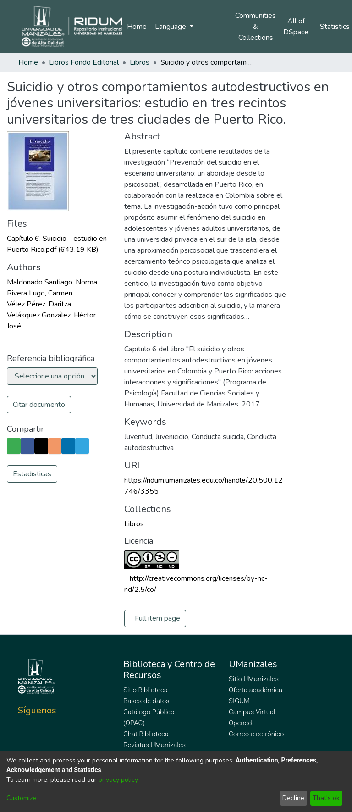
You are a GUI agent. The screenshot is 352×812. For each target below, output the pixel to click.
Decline (293, 798)
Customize (21, 798)
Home (137, 27)
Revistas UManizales (154, 745)
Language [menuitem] (171, 27)
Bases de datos (147, 701)
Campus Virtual (252, 712)
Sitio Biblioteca (146, 690)
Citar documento (39, 405)
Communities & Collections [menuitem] (255, 27)
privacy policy (118, 779)
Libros (139, 62)
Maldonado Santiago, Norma (52, 282)
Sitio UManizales (254, 679)
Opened (241, 723)
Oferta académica (256, 690)
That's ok (326, 798)
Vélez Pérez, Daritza (39, 304)
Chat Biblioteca (146, 734)
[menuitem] (298, 26)
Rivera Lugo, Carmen (39, 293)
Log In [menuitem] (211, 27)
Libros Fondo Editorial (84, 62)
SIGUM (239, 701)
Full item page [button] (157, 618)
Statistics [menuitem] (336, 27)
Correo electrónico (257, 734)
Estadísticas (32, 490)
